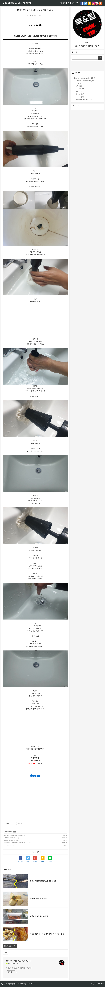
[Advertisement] (35, 320)
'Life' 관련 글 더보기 (10, 946)
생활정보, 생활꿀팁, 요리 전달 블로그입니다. (19, 968)
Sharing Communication (84, 78)
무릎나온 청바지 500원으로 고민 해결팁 (13, 835)
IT (78, 83)
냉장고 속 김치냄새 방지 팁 (10, 840)
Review (80, 97)
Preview (80, 89)
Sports (79, 91)
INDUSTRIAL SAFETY (83, 99)
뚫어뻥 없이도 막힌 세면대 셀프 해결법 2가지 (35, 10)
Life (30, 15)
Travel (80, 94)
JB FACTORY (101, 984)
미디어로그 (71, 3)
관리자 (65, 3)
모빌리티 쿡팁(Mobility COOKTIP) (17, 3)
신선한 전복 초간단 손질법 (10, 845)
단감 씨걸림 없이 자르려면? (10, 838)
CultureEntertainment (85, 81)
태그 (77, 3)
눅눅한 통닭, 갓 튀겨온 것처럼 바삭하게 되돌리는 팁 (16, 843)
